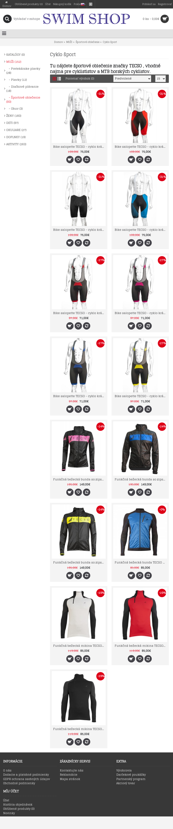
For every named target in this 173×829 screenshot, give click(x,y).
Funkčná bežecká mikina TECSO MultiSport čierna (79, 728)
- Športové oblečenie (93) (23, 99)
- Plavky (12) (16, 79)
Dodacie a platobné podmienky (26, 775)
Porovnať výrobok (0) (79, 78)
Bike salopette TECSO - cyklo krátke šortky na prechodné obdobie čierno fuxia (141, 313)
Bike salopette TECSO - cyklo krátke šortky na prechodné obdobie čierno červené (79, 313)
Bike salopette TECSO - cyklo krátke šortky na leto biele (79, 146)
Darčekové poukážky (131, 775)
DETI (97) (12, 122)
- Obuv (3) (14, 108)
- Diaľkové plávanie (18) (22, 88)
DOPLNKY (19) (16, 137)
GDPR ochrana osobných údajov (26, 779)
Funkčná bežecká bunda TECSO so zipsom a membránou (141, 562)
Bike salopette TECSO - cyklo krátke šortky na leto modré (141, 229)
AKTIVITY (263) (16, 144)
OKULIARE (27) (16, 129)
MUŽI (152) (13, 61)
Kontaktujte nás (71, 771)
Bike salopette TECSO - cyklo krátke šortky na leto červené (141, 146)
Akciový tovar (125, 783)
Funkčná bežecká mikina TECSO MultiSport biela (79, 645)
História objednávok (17, 805)
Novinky (9, 813)
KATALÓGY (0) (15, 54)
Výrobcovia (124, 771)
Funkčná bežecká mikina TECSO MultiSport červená (141, 645)
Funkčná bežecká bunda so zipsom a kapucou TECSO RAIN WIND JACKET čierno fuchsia (79, 479)
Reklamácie (68, 775)
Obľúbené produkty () (19, 809)
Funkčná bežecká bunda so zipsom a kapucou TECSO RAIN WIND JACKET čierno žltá (79, 562)
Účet (6, 800)
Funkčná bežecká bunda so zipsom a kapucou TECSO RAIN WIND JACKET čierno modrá (141, 479)
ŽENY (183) (13, 115)
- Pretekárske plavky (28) (23, 70)
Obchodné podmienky (19, 783)
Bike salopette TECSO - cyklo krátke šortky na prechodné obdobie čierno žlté (141, 396)
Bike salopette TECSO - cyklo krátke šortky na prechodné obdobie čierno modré (79, 396)
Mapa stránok (70, 779)
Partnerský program (130, 779)
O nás (7, 771)
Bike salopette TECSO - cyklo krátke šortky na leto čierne (79, 229)
